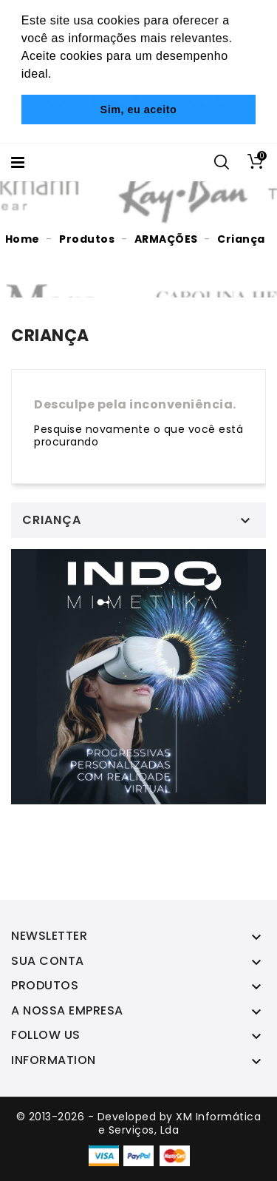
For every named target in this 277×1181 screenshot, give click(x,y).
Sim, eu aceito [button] (138, 109)
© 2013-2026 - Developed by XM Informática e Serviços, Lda (138, 1123)
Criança (51, 520)
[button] (57, 75)
